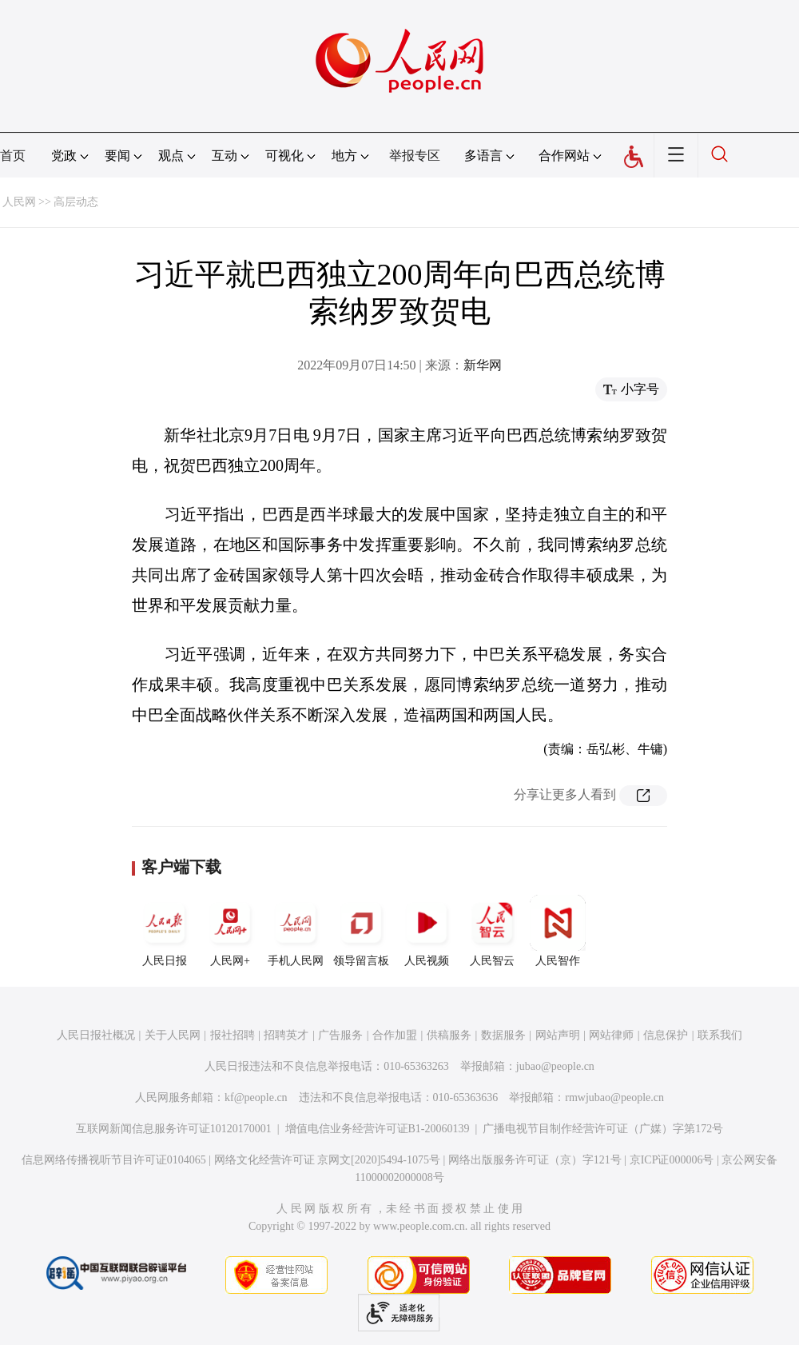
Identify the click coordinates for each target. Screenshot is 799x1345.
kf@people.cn (256, 1098)
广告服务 (340, 1035)
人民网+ (230, 931)
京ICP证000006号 (672, 1160)
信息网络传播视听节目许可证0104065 (114, 1160)
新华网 (482, 365)
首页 (13, 155)
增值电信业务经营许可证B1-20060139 (377, 1129)
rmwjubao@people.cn (614, 1098)
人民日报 (165, 931)
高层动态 (76, 202)
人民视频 (427, 931)
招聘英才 (286, 1035)
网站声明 (557, 1035)
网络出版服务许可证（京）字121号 (535, 1160)
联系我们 (720, 1035)
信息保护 (665, 1035)
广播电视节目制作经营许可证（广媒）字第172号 (603, 1129)
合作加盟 (394, 1035)
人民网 (19, 202)
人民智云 (492, 931)
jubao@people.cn (555, 1066)
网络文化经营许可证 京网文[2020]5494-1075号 (327, 1160)
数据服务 (503, 1035)
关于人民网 (173, 1035)
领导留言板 (361, 931)
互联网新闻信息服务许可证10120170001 (174, 1129)
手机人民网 (296, 931)
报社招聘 (232, 1035)
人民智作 (558, 931)
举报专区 (414, 155)
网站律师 (611, 1035)
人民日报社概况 (96, 1035)
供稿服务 (449, 1035)
